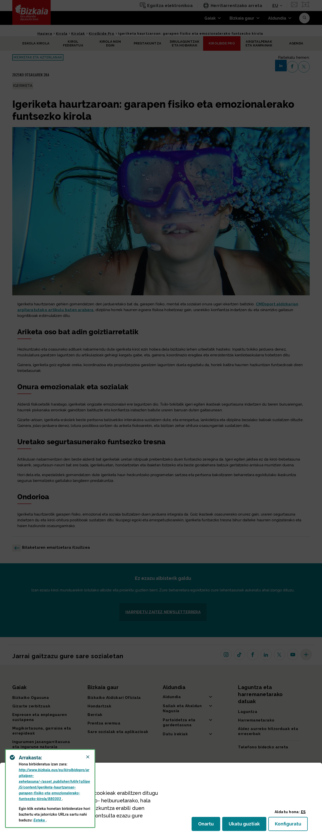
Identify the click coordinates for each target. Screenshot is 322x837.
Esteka (40, 820)
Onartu (209, 825)
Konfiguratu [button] (291, 825)
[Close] (88, 757)
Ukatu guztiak (246, 825)
